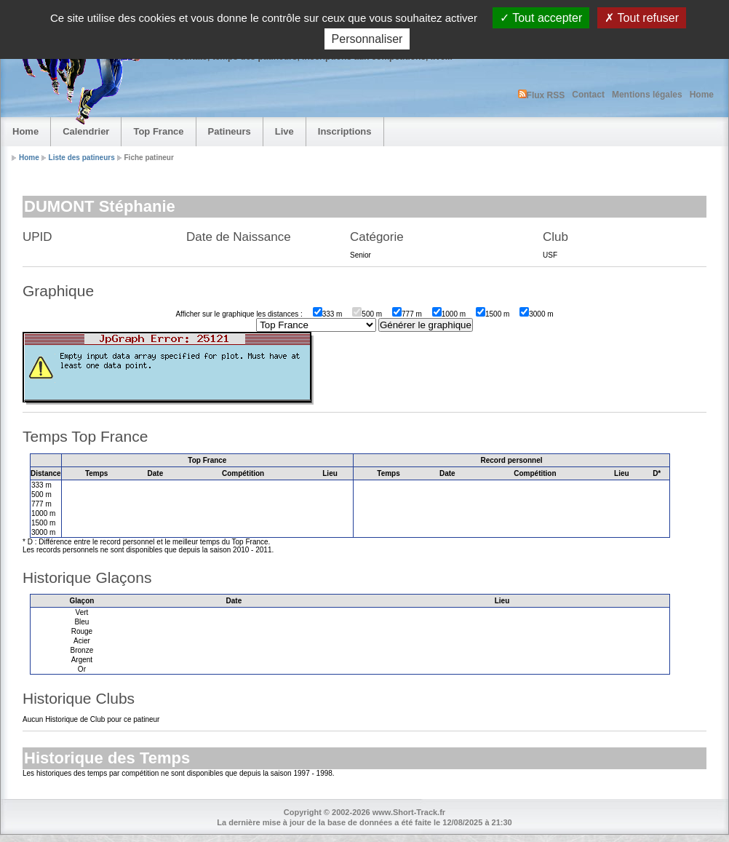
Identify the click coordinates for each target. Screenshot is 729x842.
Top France (158, 131)
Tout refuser (642, 18)
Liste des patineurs (82, 158)
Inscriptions (345, 131)
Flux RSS (541, 95)
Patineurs (229, 131)
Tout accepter (541, 18)
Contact (588, 95)
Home (702, 95)
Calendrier (86, 131)
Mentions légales (647, 95)
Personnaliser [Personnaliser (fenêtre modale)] (367, 39)
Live (284, 131)
